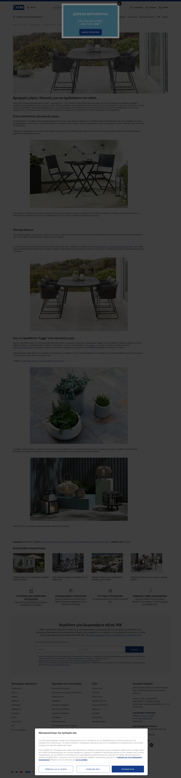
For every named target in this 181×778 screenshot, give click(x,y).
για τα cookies (81, 760)
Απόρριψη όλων (93, 769)
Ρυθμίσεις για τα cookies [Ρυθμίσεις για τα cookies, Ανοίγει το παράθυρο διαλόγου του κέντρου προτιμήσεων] (56, 769)
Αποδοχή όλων (127, 769)
